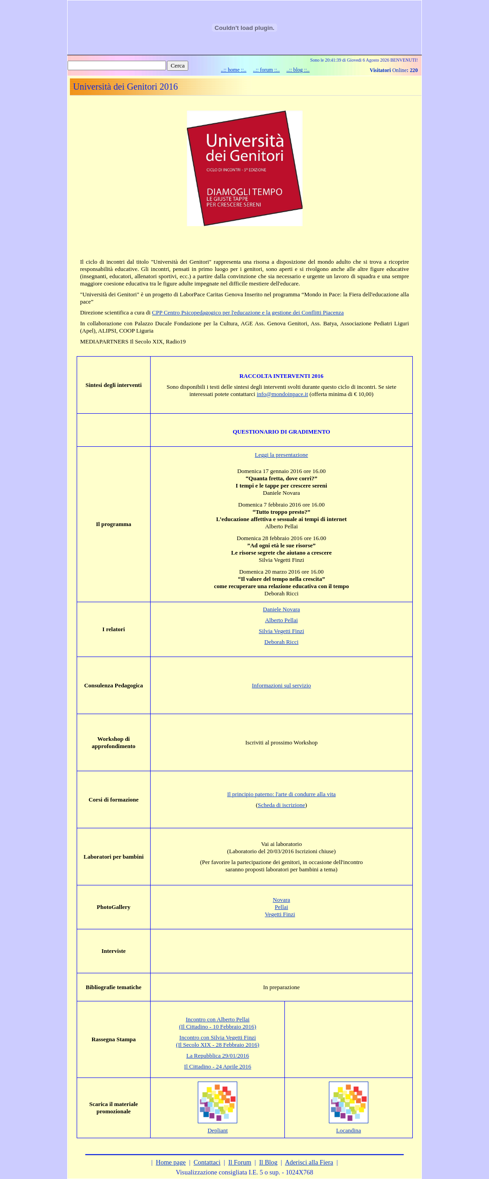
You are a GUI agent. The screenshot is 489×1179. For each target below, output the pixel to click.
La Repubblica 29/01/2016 (217, 1055)
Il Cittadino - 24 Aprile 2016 (217, 1066)
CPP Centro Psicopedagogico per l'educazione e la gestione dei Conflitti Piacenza (248, 312)
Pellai (282, 907)
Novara (281, 899)
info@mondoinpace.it (282, 394)
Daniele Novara (281, 609)
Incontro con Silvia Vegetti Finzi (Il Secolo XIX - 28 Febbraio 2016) (217, 1041)
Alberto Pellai (281, 620)
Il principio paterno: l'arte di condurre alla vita (281, 794)
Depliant (217, 1130)
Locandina (348, 1130)
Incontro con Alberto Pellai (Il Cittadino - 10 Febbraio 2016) (217, 1023)
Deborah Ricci (281, 641)
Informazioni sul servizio (281, 685)
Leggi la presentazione (281, 454)
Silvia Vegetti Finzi (281, 631)
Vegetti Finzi (280, 914)
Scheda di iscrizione (281, 805)
